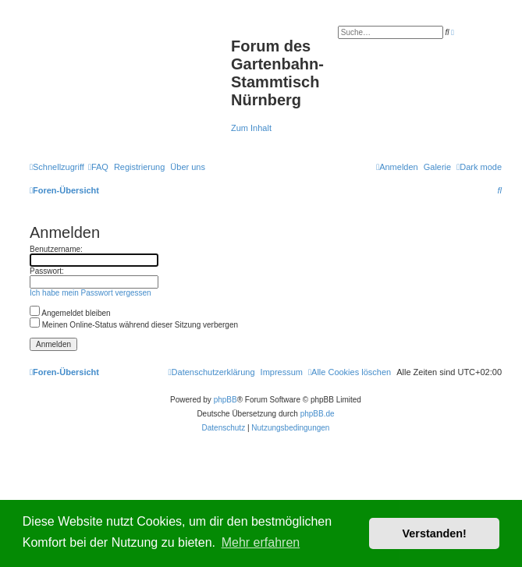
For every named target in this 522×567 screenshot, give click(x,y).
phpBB (225, 399)
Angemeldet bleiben (70, 313)
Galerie (437, 167)
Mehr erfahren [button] (261, 542)
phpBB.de (317, 413)
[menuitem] (98, 167)
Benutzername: (56, 249)
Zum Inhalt (251, 128)
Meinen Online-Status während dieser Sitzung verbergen (134, 325)
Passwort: (47, 271)
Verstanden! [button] (435, 533)
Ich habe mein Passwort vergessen (90, 293)
